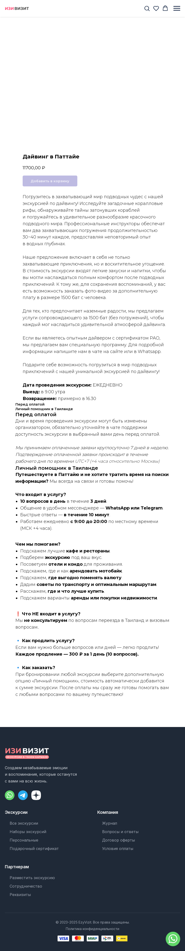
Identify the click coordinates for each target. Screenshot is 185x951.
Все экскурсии (24, 823)
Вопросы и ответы (120, 831)
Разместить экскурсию (32, 877)
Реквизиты (20, 894)
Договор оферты (118, 840)
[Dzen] (36, 795)
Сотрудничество (26, 886)
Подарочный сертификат (34, 848)
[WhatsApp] (9, 795)
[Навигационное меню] (176, 8)
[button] (147, 8)
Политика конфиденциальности (92, 929)
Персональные (24, 840)
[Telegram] (23, 795)
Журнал (109, 823)
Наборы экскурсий (28, 831)
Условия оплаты (117, 848)
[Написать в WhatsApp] (173, 939)
